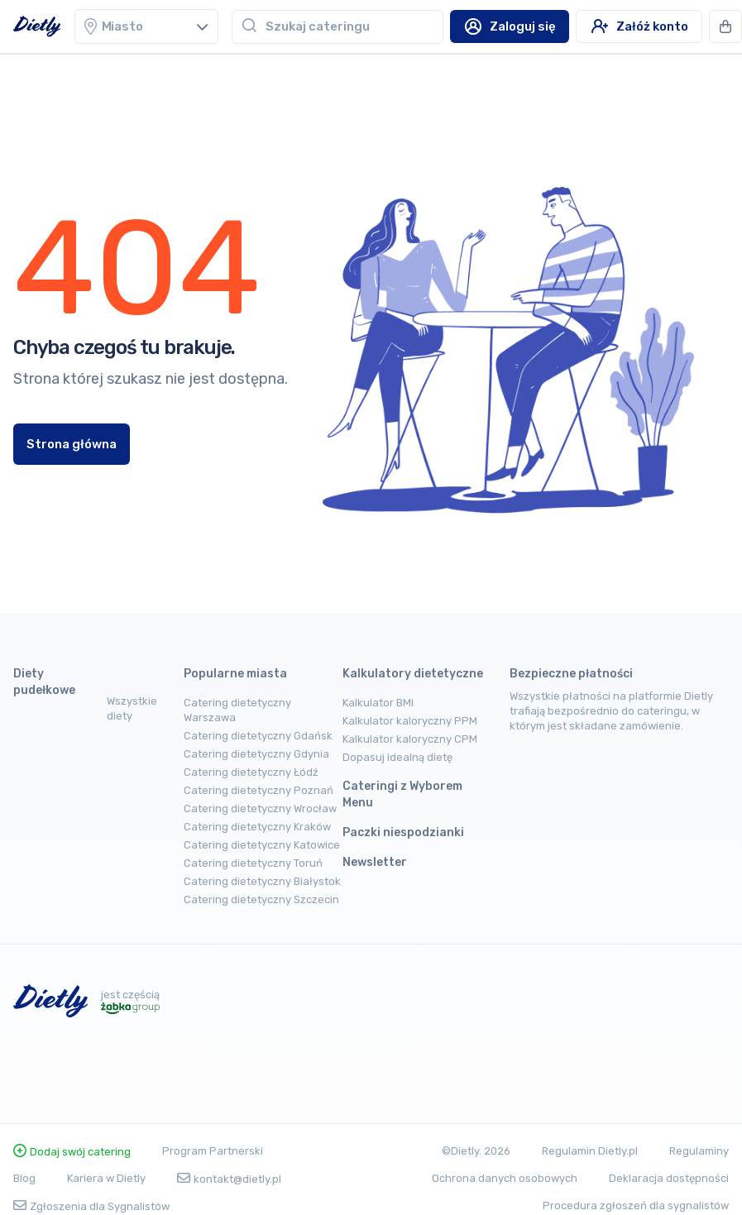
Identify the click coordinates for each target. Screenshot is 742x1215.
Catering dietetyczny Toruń (253, 863)
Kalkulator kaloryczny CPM (409, 739)
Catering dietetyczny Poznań (258, 790)
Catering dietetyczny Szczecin (261, 899)
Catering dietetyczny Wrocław (260, 808)
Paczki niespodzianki (403, 832)
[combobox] (354, 26)
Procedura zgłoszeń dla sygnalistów (636, 1205)
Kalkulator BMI (378, 702)
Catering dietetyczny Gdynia (256, 754)
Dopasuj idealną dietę (397, 757)
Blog (24, 1178)
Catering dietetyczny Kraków (257, 826)
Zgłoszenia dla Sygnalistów (91, 1206)
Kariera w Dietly (106, 1178)
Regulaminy (699, 1151)
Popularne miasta (235, 674)
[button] (725, 26)
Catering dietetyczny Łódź (251, 772)
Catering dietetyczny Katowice (262, 845)
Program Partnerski (212, 1151)
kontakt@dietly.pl (229, 1179)
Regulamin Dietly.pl (590, 1151)
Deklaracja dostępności (669, 1178)
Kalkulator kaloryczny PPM (409, 721)
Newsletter (374, 862)
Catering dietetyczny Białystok (262, 881)
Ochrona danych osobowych (504, 1178)
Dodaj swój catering (72, 1152)
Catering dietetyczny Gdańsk (258, 735)
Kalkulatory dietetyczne (412, 674)
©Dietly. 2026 (476, 1151)
